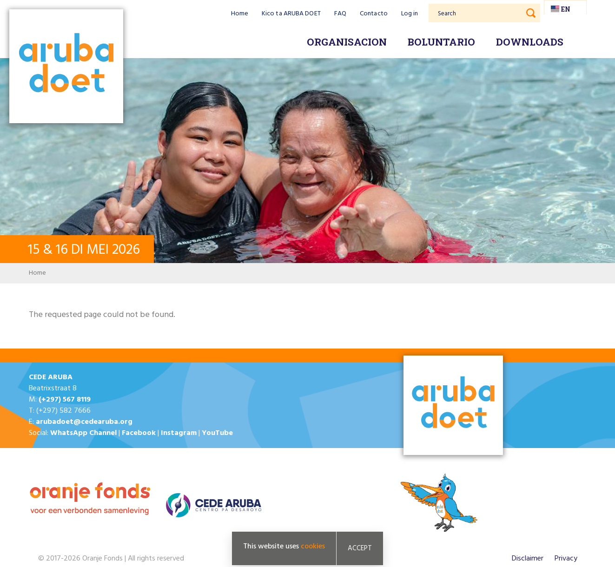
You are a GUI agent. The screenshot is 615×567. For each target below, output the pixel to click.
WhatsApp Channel (83, 433)
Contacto (374, 13)
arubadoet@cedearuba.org (84, 422)
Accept (360, 548)
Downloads (529, 41)
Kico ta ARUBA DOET (291, 13)
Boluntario (441, 41)
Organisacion (347, 41)
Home (239, 13)
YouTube (217, 433)
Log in (409, 13)
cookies (313, 547)
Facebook (139, 433)
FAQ (340, 13)
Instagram (179, 433)
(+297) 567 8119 (65, 400)
